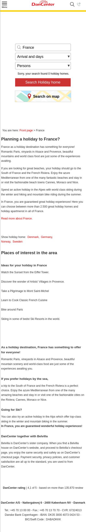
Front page (26, 130)
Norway (5, 241)
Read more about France (16, 218)
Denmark (33, 237)
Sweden (17, 241)
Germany (46, 237)
